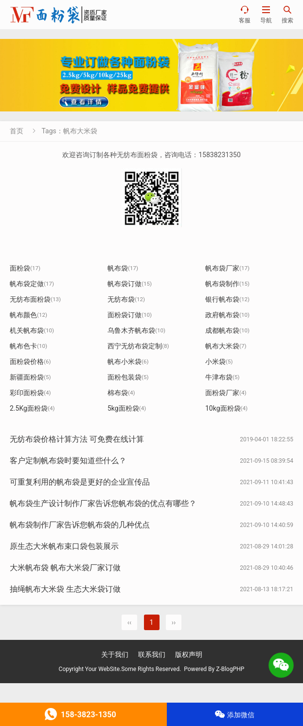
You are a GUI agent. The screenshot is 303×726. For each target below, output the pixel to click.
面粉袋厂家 (226, 393)
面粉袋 (25, 268)
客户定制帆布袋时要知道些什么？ (68, 460)
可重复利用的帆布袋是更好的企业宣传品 (80, 482)
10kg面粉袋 (226, 408)
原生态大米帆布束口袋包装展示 (64, 546)
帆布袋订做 (129, 284)
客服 (244, 14)
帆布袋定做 (32, 284)
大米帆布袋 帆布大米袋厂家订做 (65, 567)
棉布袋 (121, 393)
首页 (16, 131)
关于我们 (114, 654)
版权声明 (188, 654)
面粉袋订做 (129, 315)
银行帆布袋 (227, 299)
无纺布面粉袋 (35, 299)
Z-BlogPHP (230, 669)
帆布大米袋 (226, 346)
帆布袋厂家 (227, 268)
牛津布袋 (222, 377)
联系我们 (151, 654)
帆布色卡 (28, 346)
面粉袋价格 (30, 361)
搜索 (287, 14)
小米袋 (219, 361)
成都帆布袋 (227, 330)
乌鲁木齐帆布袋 (136, 330)
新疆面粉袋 (30, 377)
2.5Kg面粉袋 (32, 408)
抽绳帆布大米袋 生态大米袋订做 (65, 589)
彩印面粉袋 (30, 393)
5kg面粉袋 (126, 408)
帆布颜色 (28, 315)
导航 (266, 14)
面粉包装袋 (128, 377)
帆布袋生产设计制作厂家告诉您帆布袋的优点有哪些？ (103, 503)
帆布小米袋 (128, 361)
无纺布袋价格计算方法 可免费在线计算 (77, 439)
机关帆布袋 (32, 330)
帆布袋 (122, 268)
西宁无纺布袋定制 (138, 346)
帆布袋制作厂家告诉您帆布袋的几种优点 (80, 524)
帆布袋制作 (227, 284)
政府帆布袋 (227, 315)
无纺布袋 (126, 299)
